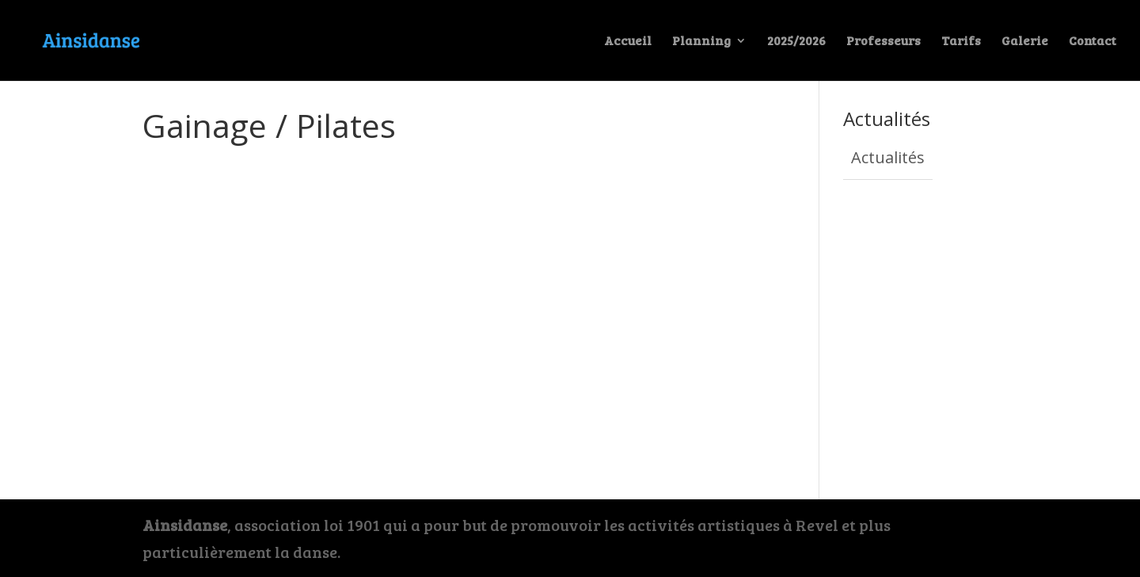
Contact (1092, 41)
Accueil (628, 41)
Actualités (888, 157)
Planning (701, 41)
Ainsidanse (184, 525)
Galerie (1024, 41)
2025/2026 (796, 41)
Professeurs (883, 41)
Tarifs (961, 41)
